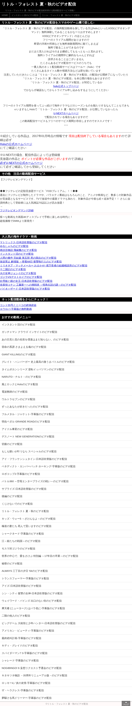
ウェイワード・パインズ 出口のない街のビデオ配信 (32, 600)
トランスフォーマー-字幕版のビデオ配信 (25, 578)
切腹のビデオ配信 (12, 444)
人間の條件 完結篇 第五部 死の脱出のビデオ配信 (28, 257)
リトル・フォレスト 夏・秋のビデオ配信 (61, 15)
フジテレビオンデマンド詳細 (17, 210)
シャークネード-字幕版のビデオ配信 (23, 533)
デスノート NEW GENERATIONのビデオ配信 (28, 436)
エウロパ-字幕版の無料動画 (16, 308)
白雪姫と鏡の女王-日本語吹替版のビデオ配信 (26, 280)
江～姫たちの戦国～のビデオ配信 (21, 540)
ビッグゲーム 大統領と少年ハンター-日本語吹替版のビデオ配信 (38, 623)
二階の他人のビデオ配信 (16, 615)
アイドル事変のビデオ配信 (17, 429)
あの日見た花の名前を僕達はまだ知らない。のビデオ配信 (35, 339)
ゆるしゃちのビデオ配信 (14, 246)
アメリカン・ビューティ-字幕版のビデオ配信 (28, 630)
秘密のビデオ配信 (12, 563)
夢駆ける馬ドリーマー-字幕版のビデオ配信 (27, 697)
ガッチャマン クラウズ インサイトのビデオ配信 (29, 331)
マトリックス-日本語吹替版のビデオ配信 (23, 242)
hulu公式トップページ (66, 86)
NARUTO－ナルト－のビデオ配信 (21, 376)
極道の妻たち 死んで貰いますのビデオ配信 (26, 526)
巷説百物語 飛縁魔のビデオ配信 (18, 250)
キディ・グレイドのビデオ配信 (20, 645)
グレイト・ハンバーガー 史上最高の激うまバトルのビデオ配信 (38, 361)
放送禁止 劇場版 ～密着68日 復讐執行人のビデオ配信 (31, 261)
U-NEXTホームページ (66, 113)
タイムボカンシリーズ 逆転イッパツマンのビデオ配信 (33, 369)
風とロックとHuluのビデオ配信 (20, 384)
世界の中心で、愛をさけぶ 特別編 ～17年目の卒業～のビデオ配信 (40, 555)
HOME (5, 15)
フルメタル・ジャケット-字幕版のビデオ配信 (28, 414)
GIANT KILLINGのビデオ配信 (19, 354)
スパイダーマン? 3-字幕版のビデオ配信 (24, 653)
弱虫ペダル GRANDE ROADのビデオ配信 (26, 421)
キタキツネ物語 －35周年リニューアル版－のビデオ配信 (34, 675)
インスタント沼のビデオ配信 (25, 15)
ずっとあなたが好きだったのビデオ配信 (25, 406)
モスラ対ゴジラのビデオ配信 (18, 548)
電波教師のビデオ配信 (15, 391)
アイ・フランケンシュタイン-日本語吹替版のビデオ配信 (34, 458)
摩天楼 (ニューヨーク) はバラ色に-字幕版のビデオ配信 (33, 608)
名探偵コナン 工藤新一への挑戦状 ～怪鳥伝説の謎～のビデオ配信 (38, 284)
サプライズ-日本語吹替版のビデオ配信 (24, 488)
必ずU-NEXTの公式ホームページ (21, 162)
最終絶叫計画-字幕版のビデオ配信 (21, 638)
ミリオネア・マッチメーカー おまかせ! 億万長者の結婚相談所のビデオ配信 (43, 265)
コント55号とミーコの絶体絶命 (18, 305)
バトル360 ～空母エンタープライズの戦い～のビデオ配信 (35, 481)
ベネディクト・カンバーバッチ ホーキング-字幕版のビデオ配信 (38, 466)
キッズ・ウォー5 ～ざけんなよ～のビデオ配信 (29, 518)
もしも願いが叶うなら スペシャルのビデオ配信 (29, 451)
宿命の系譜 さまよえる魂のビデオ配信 (24, 346)
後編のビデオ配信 (12, 496)
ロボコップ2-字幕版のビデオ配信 (21, 473)
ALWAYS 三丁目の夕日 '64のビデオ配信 (25, 570)
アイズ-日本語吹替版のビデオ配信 (21, 585)
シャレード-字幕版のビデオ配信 (20, 660)
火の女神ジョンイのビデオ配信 (18, 273)
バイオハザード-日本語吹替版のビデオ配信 (25, 288)
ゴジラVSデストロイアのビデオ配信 (21, 276)
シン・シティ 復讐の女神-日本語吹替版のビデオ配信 (32, 593)
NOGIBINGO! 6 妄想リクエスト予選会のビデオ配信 (32, 668)
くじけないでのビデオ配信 (17, 503)
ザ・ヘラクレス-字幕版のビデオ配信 (23, 690)
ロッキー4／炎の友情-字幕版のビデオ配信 (26, 682)
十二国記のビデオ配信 (13, 269)
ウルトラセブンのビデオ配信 (18, 399)
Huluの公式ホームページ (16, 144)
